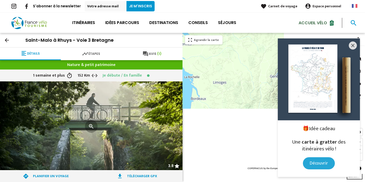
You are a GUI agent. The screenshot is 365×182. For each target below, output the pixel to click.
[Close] (353, 45)
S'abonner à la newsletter (57, 6)
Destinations (163, 23)
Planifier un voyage (51, 176)
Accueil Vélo (313, 23)
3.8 (171, 165)
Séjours (227, 23)
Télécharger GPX (142, 176)
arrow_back (7, 40)
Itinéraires (83, 23)
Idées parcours (122, 23)
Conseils (198, 23)
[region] (273, 107)
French (354, 6)
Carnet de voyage (282, 6)
